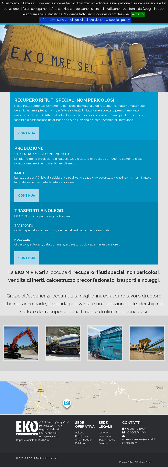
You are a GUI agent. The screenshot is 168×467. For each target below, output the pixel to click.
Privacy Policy (126, 462)
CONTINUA (26, 133)
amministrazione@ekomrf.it (138, 439)
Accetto (138, 14)
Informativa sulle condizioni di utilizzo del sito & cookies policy (85, 20)
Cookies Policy (144, 462)
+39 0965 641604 (135, 428)
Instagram (131, 442)
